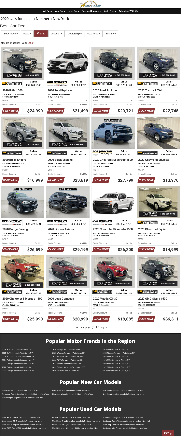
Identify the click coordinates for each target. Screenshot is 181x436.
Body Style (11, 33)
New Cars (59, 11)
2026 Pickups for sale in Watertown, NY (68, 349)
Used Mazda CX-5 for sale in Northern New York (22, 421)
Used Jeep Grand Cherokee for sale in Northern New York (76, 421)
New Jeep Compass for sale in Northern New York (123, 391)
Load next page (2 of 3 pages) (90, 327)
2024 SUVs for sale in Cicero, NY (116, 356)
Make (27, 33)
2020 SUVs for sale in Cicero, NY (65, 371)
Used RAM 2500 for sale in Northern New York (71, 417)
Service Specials (91, 11)
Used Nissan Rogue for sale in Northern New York (123, 417)
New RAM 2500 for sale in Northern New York (71, 391)
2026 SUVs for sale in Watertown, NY (17, 349)
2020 (40, 33)
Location (56, 33)
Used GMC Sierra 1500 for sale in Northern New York (24, 428)
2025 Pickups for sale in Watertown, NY (119, 353)
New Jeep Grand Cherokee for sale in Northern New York (25, 394)
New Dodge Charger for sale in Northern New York (22, 398)
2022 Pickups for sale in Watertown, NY (68, 367)
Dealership (75, 33)
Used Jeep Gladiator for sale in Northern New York (123, 425)
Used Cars (73, 11)
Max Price (93, 33)
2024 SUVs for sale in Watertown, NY (67, 356)
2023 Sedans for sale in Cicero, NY (66, 364)
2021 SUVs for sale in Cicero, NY (116, 367)
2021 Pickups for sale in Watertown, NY (18, 371)
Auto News (110, 11)
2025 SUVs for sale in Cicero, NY (116, 349)
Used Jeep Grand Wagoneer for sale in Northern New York (126, 421)
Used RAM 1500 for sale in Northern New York (21, 417)
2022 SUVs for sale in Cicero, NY (116, 364)
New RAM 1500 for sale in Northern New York (20, 391)
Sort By (110, 33)
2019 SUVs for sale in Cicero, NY (116, 371)
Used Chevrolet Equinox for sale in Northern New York (125, 428)
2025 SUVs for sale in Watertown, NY (17, 353)
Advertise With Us (128, 11)
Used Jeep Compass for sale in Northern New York (23, 425)
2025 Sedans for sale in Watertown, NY (18, 356)
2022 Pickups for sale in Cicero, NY (16, 367)
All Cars (47, 11)
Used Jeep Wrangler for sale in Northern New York (72, 425)
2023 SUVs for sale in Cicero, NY (116, 360)
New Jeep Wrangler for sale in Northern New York (72, 394)
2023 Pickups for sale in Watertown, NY (18, 364)
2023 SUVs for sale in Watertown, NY (67, 360)
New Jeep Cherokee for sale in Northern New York (123, 394)
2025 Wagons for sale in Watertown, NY (68, 353)
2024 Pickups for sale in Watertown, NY (18, 360)
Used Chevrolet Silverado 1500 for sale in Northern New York (75, 428)
